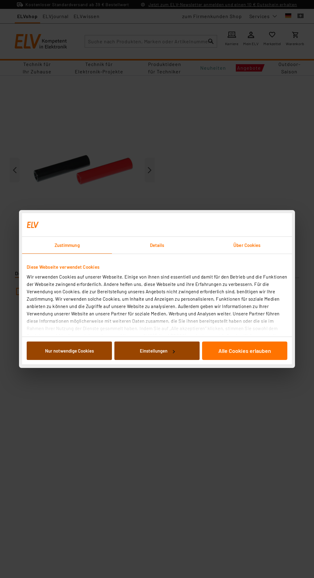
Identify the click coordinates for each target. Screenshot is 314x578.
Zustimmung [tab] (67, 245)
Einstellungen (157, 350)
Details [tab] (157, 245)
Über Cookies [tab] (246, 245)
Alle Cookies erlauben (244, 350)
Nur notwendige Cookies (69, 350)
